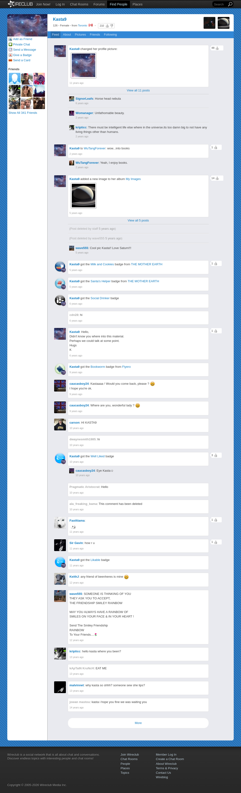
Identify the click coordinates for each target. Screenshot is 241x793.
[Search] (220, 4)
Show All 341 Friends (22, 112)
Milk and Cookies (102, 264)
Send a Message (24, 49)
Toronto (82, 25)
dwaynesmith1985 (82, 439)
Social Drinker (100, 298)
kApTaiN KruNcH (81, 668)
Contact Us (163, 772)
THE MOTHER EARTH (146, 264)
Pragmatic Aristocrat (84, 487)
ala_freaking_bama (83, 504)
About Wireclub (166, 763)
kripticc (81, 127)
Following (110, 34)
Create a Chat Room (170, 759)
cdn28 (73, 315)
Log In (60, 4)
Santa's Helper (101, 281)
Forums (98, 4)
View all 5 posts (138, 220)
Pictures (80, 34)
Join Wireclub (129, 754)
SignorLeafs (84, 98)
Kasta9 (74, 49)
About (67, 34)
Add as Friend (22, 39)
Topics (124, 772)
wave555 (98, 238)
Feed (55, 34)
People (125, 763)
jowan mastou (79, 702)
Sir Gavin (76, 543)
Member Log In (166, 754)
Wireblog (162, 777)
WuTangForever (94, 148)
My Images (133, 179)
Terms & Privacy (167, 768)
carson (74, 422)
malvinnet (76, 685)
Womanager (84, 113)
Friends (95, 34)
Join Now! (43, 4)
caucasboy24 (79, 383)
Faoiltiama (76, 520)
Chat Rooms (79, 4)
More (138, 723)
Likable (95, 560)
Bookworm (98, 366)
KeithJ (74, 576)
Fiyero (126, 366)
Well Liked (98, 456)
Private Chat (21, 44)
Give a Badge (22, 55)
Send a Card (21, 60)
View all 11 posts (138, 90)
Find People (118, 4)
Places (137, 4)
